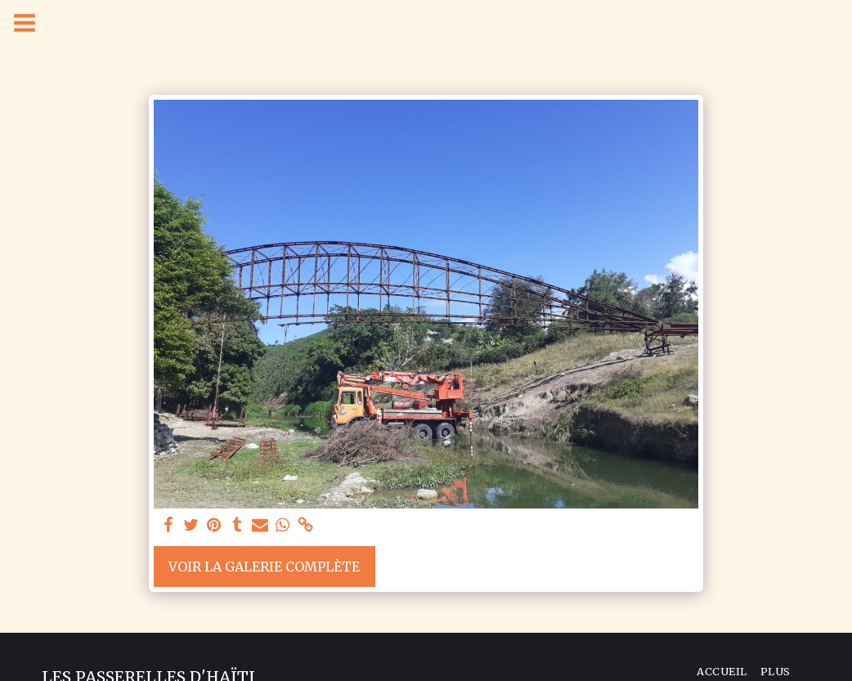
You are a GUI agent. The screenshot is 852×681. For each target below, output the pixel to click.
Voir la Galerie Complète (264, 566)
